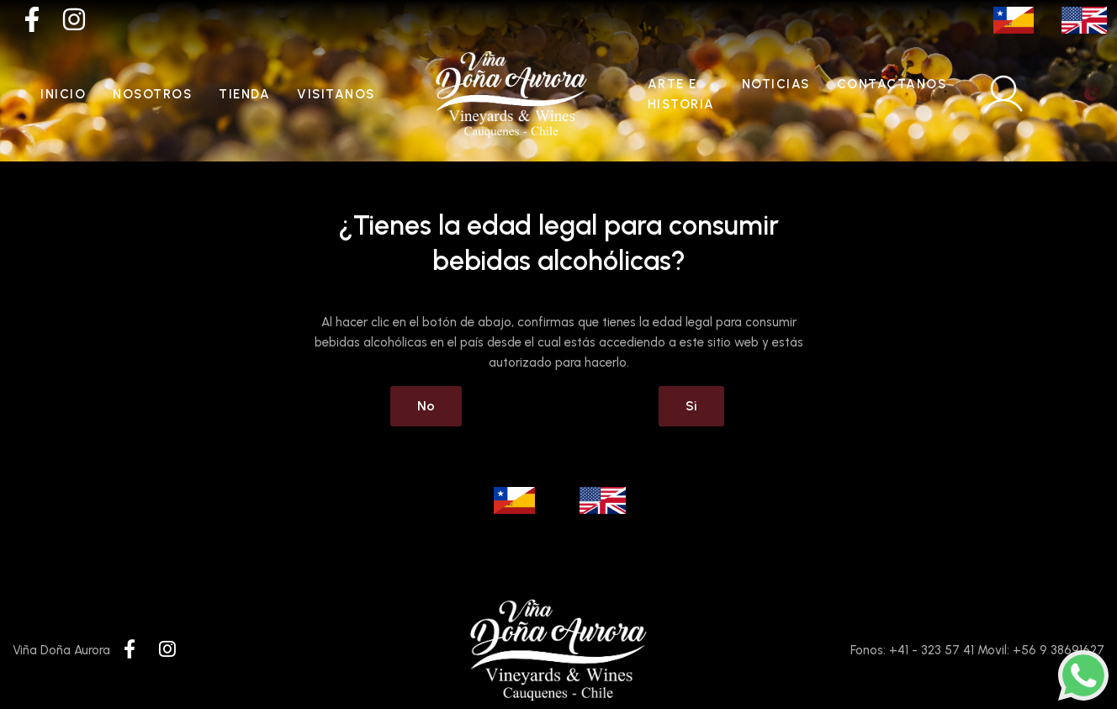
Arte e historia (681, 94)
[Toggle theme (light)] (1090, 94)
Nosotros (152, 94)
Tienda (244, 94)
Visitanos (336, 94)
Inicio (63, 94)
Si (691, 406)
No (426, 406)
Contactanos (892, 84)
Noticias (776, 84)
